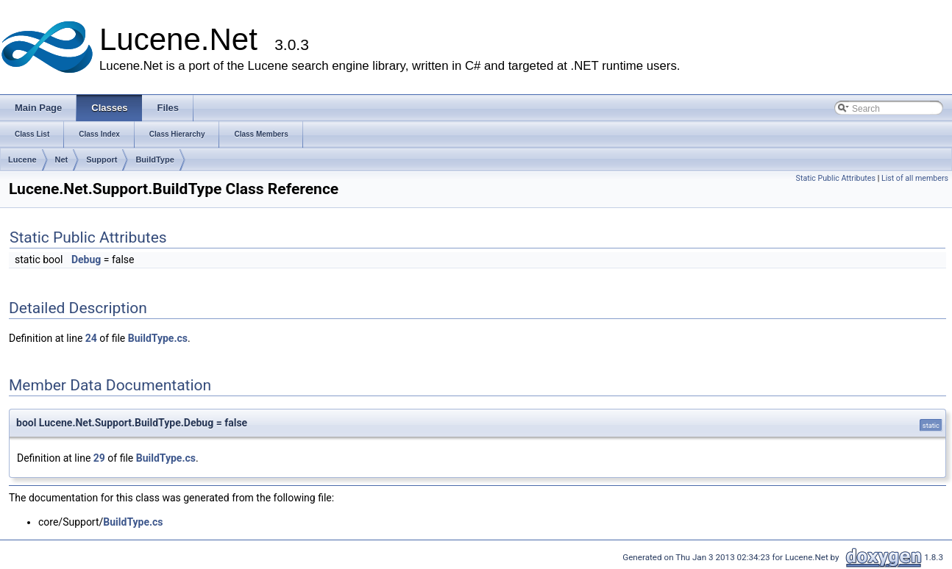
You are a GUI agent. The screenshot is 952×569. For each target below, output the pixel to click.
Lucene (22, 159)
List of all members (914, 178)
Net (61, 159)
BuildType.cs (158, 338)
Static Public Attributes (835, 178)
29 (99, 458)
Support (101, 159)
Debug (86, 259)
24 (91, 338)
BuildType (154, 159)
